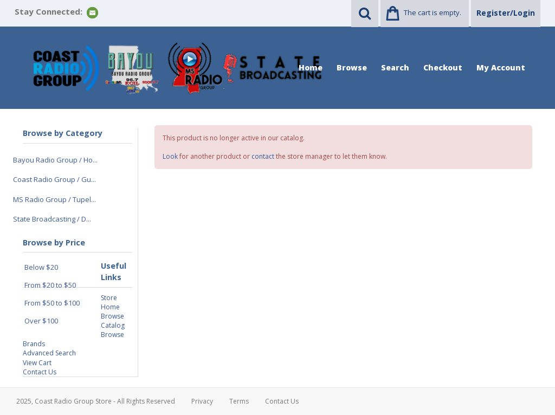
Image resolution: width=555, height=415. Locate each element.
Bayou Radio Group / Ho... (55, 160)
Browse (352, 67)
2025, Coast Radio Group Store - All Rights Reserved (95, 401)
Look (170, 156)
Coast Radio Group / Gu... (54, 179)
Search (395, 67)
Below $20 (41, 267)
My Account (500, 67)
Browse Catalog (113, 321)
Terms (239, 401)
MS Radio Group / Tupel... (54, 199)
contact (262, 156)
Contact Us (39, 372)
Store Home (110, 302)
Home (310, 67)
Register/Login (505, 13)
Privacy (202, 401)
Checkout (442, 67)
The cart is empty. (432, 12)
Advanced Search (49, 353)
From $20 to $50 (50, 285)
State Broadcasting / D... (52, 219)
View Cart (37, 362)
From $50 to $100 (52, 303)
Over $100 (41, 321)
